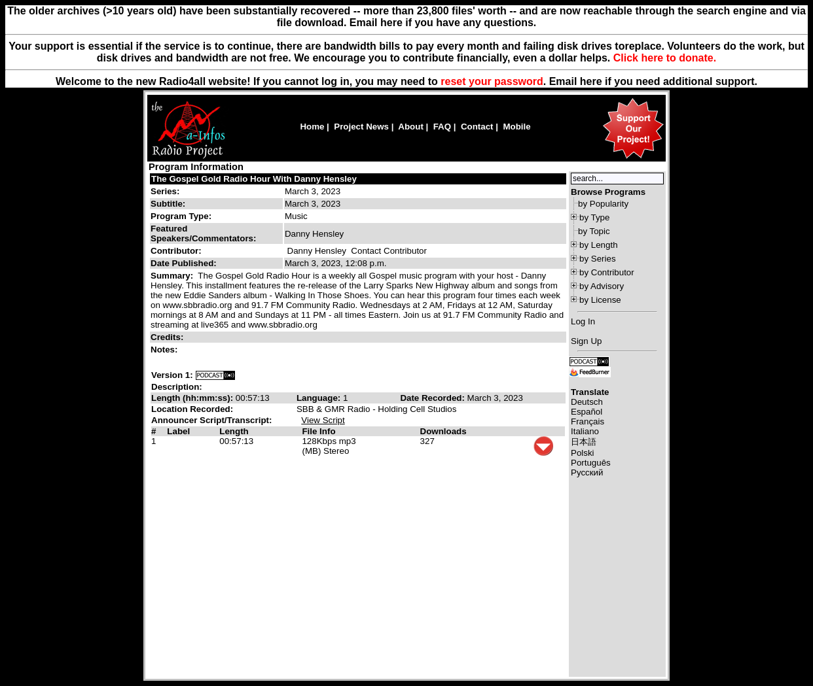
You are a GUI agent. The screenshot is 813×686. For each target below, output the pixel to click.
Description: (176, 387)
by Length (598, 245)
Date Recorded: (433, 398)
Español (586, 412)
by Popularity (603, 204)
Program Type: (181, 216)
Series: (165, 191)
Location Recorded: (192, 409)
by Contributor (606, 272)
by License (600, 300)
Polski (582, 453)
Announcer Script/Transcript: (211, 420)
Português (591, 463)
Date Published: (184, 263)
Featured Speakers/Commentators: (203, 233)
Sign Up (586, 341)
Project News (361, 126)
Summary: (173, 276)
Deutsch (587, 402)
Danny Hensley (316, 251)
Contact (477, 126)
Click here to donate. (664, 57)
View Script (322, 420)
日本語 (583, 442)
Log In (583, 321)
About (411, 126)
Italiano (585, 431)
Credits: (168, 337)
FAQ (442, 126)
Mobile (516, 126)
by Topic (594, 231)
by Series (597, 259)
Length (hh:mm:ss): (193, 398)
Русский (587, 472)
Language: (320, 398)
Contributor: (176, 251)
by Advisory (601, 286)
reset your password (492, 81)
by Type (594, 217)
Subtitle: (168, 204)
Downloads (443, 431)
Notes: (165, 349)
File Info (318, 431)
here (591, 81)
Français (587, 421)
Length (233, 431)
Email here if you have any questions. (443, 22)
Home (312, 126)
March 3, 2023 (312, 191)
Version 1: (172, 375)
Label (178, 431)
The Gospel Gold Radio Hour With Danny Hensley (254, 179)
